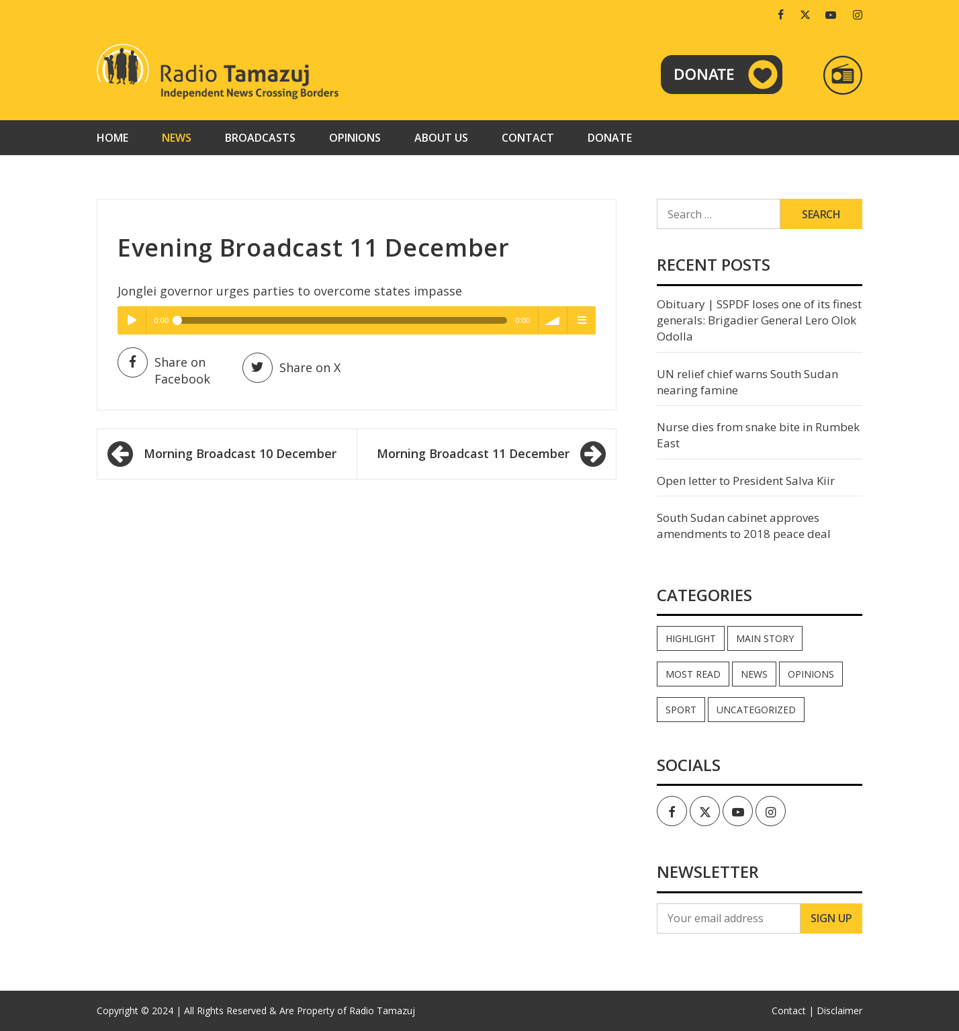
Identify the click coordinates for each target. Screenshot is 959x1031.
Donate (610, 137)
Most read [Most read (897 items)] (693, 674)
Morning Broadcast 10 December (240, 453)
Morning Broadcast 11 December (473, 453)
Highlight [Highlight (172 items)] (691, 638)
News (176, 137)
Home (112, 137)
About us (441, 137)
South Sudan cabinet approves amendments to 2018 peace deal (744, 525)
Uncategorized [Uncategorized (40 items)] (756, 709)
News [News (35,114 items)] (754, 674)
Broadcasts (260, 137)
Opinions (355, 137)
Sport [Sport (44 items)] (681, 709)
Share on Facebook (164, 370)
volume (553, 320)
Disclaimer (839, 1010)
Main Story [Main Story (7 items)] (765, 638)
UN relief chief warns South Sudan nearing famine (747, 382)
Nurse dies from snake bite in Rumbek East (758, 435)
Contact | (793, 1010)
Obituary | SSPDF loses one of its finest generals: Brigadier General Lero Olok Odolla (759, 320)
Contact (528, 137)
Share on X (291, 368)
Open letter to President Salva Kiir (746, 480)
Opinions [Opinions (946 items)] (811, 674)
